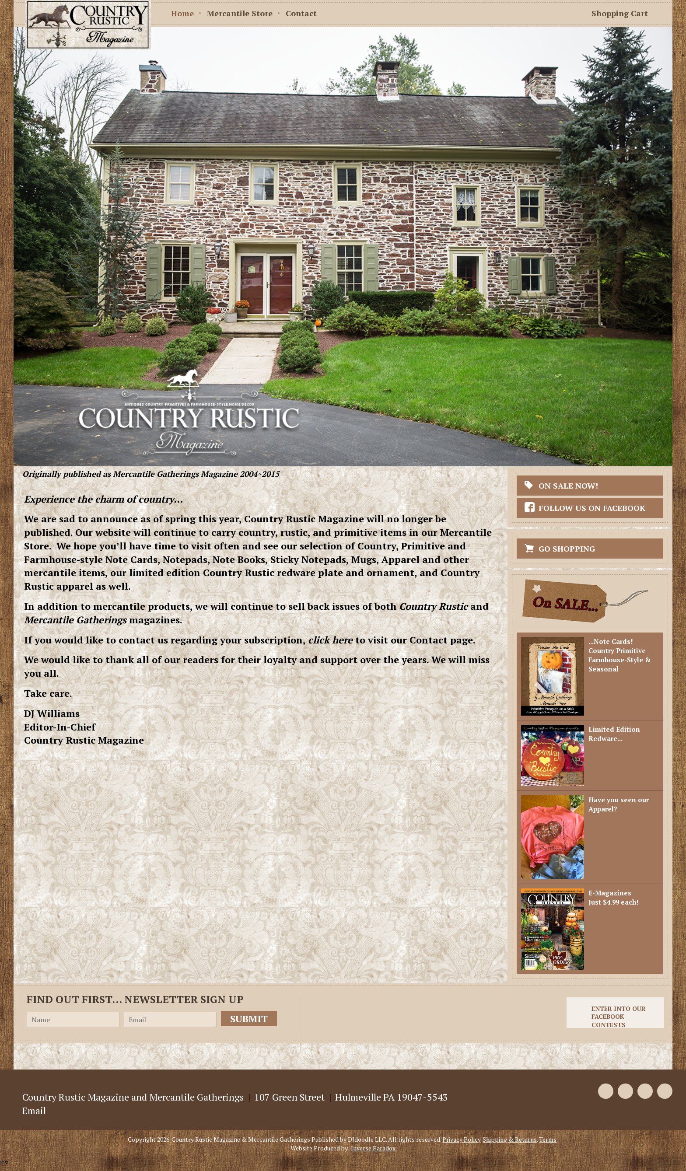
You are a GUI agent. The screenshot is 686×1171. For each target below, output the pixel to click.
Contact (301, 13)
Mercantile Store (240, 13)
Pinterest (645, 1091)
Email (34, 1110)
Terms (547, 1139)
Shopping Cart (620, 13)
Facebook (605, 1091)
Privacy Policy (461, 1139)
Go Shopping (567, 548)
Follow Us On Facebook (592, 508)
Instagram (664, 1091)
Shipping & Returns (510, 1139)
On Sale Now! (568, 485)
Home (182, 13)
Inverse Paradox (373, 1148)
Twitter (625, 1091)
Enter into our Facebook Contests (619, 1016)
